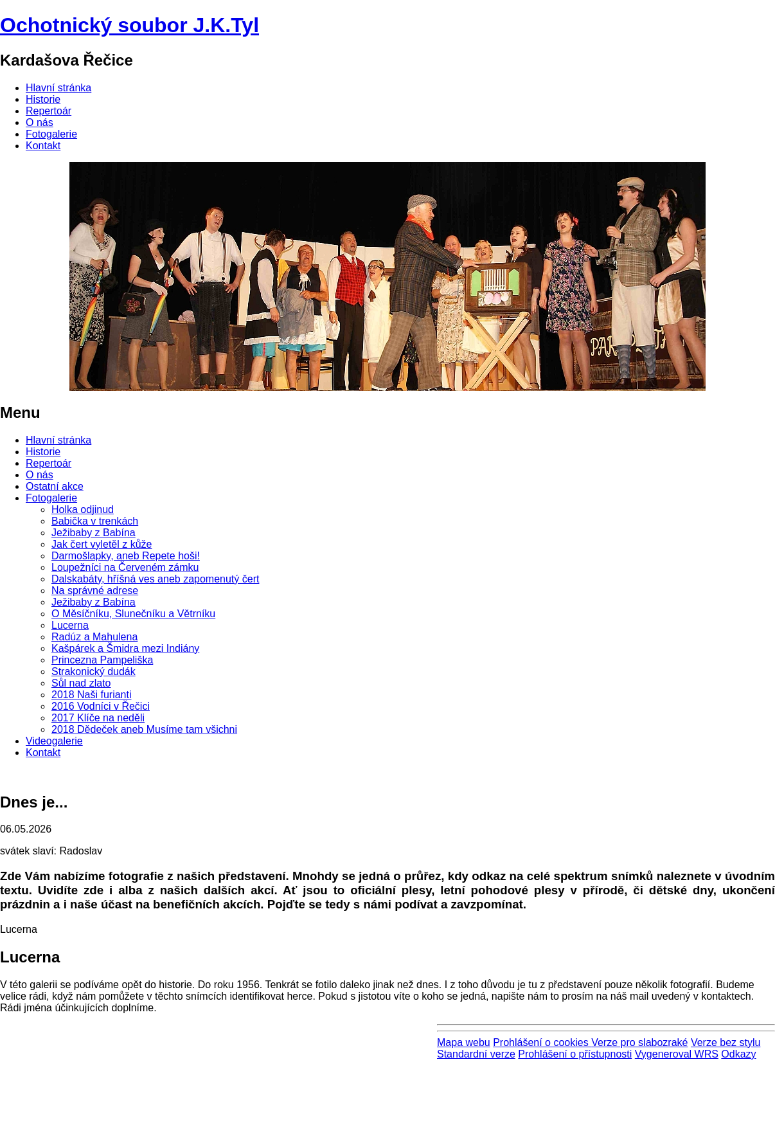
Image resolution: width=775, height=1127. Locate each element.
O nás (39, 122)
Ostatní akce (55, 486)
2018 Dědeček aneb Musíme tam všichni (144, 729)
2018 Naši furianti (91, 694)
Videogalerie (54, 740)
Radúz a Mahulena (94, 636)
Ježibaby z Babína (93, 532)
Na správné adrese (94, 590)
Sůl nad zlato (81, 683)
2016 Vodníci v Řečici (100, 706)
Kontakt (43, 145)
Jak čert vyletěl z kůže (101, 544)
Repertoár (48, 110)
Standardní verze (476, 1054)
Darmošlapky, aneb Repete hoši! (125, 555)
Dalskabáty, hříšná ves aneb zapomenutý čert (155, 578)
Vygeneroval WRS (676, 1054)
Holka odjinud (82, 509)
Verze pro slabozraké (639, 1042)
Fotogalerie (51, 134)
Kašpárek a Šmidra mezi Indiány (125, 648)
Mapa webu (463, 1042)
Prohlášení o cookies (542, 1042)
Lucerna (70, 625)
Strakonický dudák (93, 671)
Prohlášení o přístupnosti (575, 1054)
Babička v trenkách (94, 521)
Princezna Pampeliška (102, 659)
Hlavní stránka (58, 87)
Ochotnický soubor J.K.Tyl (129, 25)
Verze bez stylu (726, 1042)
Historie (43, 99)
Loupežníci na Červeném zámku (125, 567)
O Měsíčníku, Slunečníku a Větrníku (133, 613)
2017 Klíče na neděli (98, 717)
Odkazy (738, 1054)
